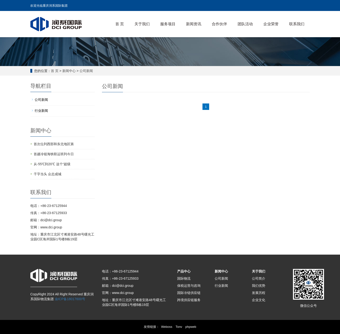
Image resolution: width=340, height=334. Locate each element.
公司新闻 (86, 71)
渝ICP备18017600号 (69, 299)
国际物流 (184, 278)
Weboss (166, 327)
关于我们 (142, 24)
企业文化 (258, 300)
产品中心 (184, 271)
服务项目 (167, 24)
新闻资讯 (193, 24)
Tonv (178, 327)
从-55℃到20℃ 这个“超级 (52, 164)
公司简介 (258, 278)
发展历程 (258, 293)
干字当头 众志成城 (47, 174)
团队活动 (245, 24)
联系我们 (296, 24)
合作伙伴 (219, 24)
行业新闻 (41, 111)
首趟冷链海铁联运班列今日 (54, 154)
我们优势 (258, 286)
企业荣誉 (271, 24)
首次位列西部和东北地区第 (54, 144)
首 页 (119, 24)
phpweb (190, 327)
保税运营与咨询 (189, 286)
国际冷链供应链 (189, 293)
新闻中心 (69, 71)
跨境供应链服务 (189, 300)
